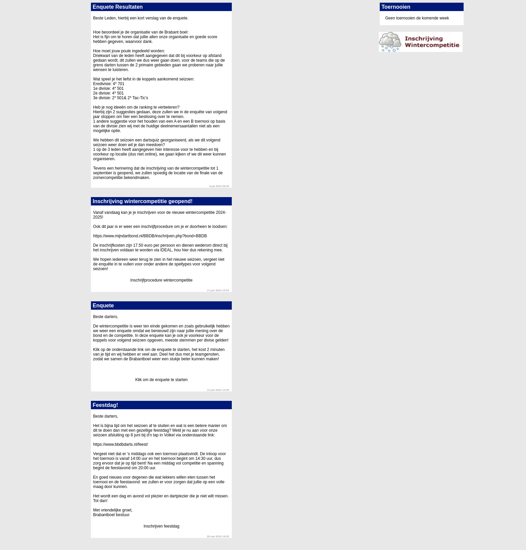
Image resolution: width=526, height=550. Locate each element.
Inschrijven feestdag (161, 526)
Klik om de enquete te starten (161, 379)
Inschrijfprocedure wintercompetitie (161, 280)
